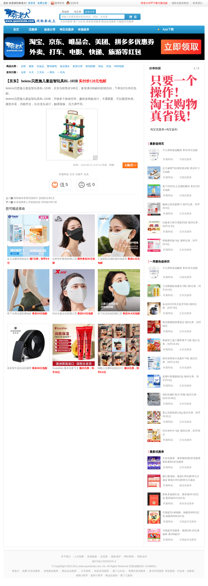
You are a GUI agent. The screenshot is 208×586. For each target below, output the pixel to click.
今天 (31, 72)
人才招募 (79, 556)
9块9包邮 (119, 66)
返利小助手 (97, 575)
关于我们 (66, 556)
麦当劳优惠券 (156, 571)
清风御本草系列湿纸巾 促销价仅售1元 (34, 198)
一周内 (50, 72)
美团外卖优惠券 (136, 571)
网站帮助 (129, 556)
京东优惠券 (66, 21)
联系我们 (198, 3)
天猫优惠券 (185, 159)
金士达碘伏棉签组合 (28, 260)
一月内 (61, 72)
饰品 (100, 66)
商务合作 (142, 556)
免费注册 (42, 3)
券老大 (15, 571)
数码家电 (52, 66)
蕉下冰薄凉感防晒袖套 (27, 313)
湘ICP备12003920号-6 (104, 561)
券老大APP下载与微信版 (154, 3)
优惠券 (33, 29)
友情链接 (92, 556)
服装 (31, 66)
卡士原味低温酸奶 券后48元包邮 (180, 150)
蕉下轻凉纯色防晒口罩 (119, 313)
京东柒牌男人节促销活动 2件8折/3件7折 (35, 202)
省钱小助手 (82, 575)
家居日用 (77, 66)
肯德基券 (83, 29)
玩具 (86, 174)
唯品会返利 (111, 575)
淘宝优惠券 (67, 29)
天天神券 (86, 571)
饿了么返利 (126, 575)
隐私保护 (116, 556)
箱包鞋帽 (90, 66)
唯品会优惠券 (108, 21)
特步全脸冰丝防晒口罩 (72, 313)
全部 (23, 66)
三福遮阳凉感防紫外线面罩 (119, 260)
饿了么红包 (79, 21)
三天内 (40, 72)
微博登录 (59, 3)
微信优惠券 (185, 485)
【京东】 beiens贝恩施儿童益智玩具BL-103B (56, 81)
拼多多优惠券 (93, 21)
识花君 (104, 556)
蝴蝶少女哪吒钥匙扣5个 (118, 370)
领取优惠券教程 (180, 3)
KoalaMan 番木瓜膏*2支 (73, 370)
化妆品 (40, 66)
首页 (16, 29)
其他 (108, 66)
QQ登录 (74, 3)
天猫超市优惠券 (125, 21)
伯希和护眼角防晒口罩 (73, 260)
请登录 (31, 3)
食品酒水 (65, 66)
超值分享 (49, 29)
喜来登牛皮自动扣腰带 (27, 368)
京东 (72, 174)
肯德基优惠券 (51, 571)
